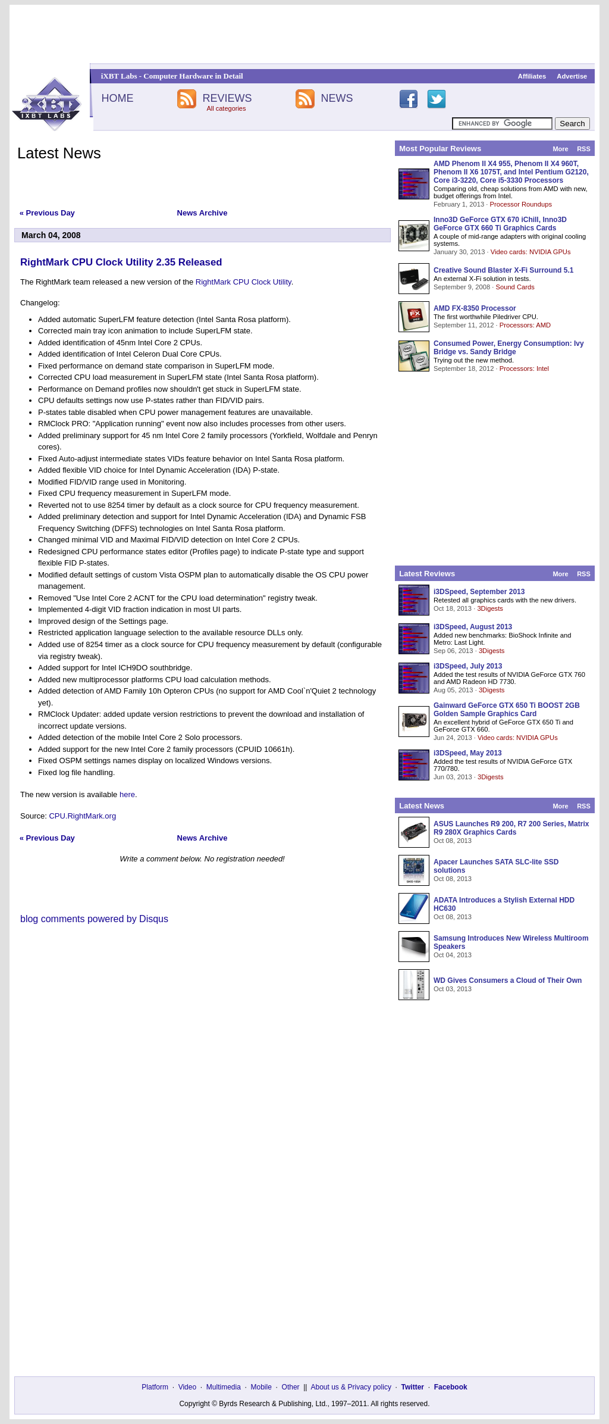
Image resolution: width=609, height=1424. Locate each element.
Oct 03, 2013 (453, 988)
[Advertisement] (304, 34)
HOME (117, 98)
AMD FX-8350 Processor (475, 308)
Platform (155, 1387)
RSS (584, 148)
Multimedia (223, 1387)
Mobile (261, 1387)
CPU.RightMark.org (82, 815)
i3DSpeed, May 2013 (468, 753)
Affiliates (532, 76)
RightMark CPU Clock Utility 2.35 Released (121, 262)
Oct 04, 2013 (453, 954)
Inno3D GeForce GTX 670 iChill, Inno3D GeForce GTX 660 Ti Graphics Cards (500, 224)
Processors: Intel (524, 368)
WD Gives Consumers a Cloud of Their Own (508, 980)
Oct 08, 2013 (453, 840)
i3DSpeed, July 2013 (468, 666)
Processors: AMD (525, 325)
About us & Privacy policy (350, 1387)
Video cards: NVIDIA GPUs (531, 251)
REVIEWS (227, 98)
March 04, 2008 (51, 235)
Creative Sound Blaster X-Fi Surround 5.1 (503, 270)
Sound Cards (514, 287)
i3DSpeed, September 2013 (479, 592)
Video (187, 1387)
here (127, 794)
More (560, 148)
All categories (226, 108)
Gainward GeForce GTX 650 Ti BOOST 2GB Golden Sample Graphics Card (507, 709)
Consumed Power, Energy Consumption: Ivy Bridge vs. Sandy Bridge (509, 347)
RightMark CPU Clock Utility (243, 281)
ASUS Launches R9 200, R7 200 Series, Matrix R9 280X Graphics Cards (511, 828)
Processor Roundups (521, 204)
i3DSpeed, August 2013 (473, 627)
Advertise (572, 76)
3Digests (490, 608)
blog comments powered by (94, 919)
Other (291, 1387)
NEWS (337, 98)
